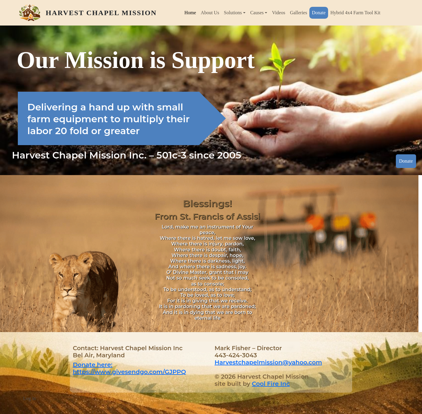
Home (190, 12)
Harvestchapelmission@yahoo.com (268, 362)
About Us (210, 12)
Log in (29, 398)
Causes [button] (257, 12)
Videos (278, 12)
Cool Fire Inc (271, 383)
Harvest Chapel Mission (101, 13)
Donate (318, 12)
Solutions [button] (233, 12)
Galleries (298, 12)
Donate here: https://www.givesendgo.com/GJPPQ (129, 368)
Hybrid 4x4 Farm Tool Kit (355, 12)
